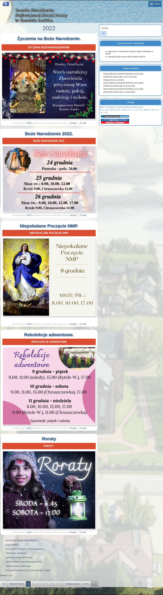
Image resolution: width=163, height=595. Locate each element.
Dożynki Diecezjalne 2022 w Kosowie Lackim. (28, 570)
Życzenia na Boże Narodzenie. (49, 38)
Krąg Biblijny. (12, 544)
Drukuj (71, 123)
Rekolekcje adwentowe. (49, 334)
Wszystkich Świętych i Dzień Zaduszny (25, 549)
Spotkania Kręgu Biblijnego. (19, 557)
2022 (29, 123)
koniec (86, 584)
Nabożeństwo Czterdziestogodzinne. (24, 561)
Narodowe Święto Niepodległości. (22, 540)
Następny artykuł (73, 584)
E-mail (81, 123)
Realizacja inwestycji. (16, 553)
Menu (155, 4)
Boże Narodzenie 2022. (49, 133)
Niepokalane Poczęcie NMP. (49, 225)
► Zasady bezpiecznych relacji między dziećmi (125, 57)
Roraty (49, 438)
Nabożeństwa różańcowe (18, 566)
